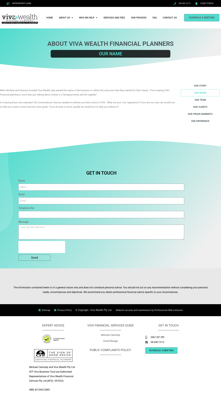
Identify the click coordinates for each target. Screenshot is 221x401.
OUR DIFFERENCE (200, 121)
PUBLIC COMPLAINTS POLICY (110, 350)
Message (23, 221)
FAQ (155, 17)
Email (21, 194)
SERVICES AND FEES (114, 17)
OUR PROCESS (138, 17)
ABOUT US (66, 17)
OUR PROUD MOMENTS (200, 114)
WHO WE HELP (88, 17)
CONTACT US (170, 17)
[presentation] (41, 247)
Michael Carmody (110, 334)
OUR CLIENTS (200, 106)
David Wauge (110, 340)
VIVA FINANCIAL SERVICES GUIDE (110, 325)
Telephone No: (26, 208)
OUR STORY (200, 85)
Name (21, 180)
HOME (49, 17)
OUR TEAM (200, 99)
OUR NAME (200, 92)
